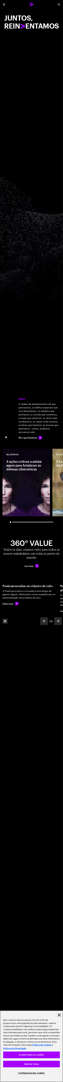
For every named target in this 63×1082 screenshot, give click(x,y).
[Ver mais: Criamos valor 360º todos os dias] (31, 566)
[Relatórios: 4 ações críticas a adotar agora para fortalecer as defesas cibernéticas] (26, 482)
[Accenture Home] (31, 4)
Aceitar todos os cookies (31, 1055)
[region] (31, 1046)
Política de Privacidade (14, 1048)
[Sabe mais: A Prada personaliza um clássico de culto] (10, 603)
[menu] (4, 4)
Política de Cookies (41, 1045)
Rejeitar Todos (31, 1064)
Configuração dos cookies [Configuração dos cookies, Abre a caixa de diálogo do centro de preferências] (31, 1073)
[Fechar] (59, 1015)
